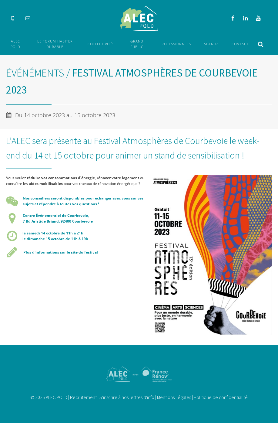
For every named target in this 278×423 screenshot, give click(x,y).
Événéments (35, 73)
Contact (240, 44)
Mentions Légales (174, 397)
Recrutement (83, 397)
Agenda (211, 44)
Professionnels (175, 44)
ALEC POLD (15, 44)
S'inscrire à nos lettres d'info (126, 397)
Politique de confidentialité (221, 397)
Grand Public (136, 44)
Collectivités (101, 44)
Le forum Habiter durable (55, 44)
